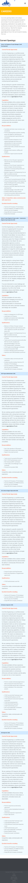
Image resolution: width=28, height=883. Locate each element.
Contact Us (14, 882)
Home (14, 874)
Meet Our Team (14, 877)
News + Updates (14, 878)
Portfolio (14, 875)
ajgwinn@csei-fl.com (16, 96)
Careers (14, 880)
